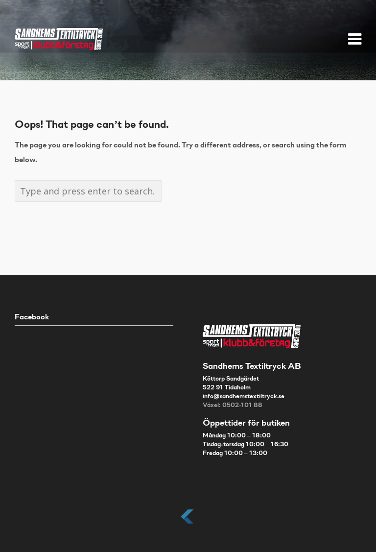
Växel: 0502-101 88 (232, 405)
